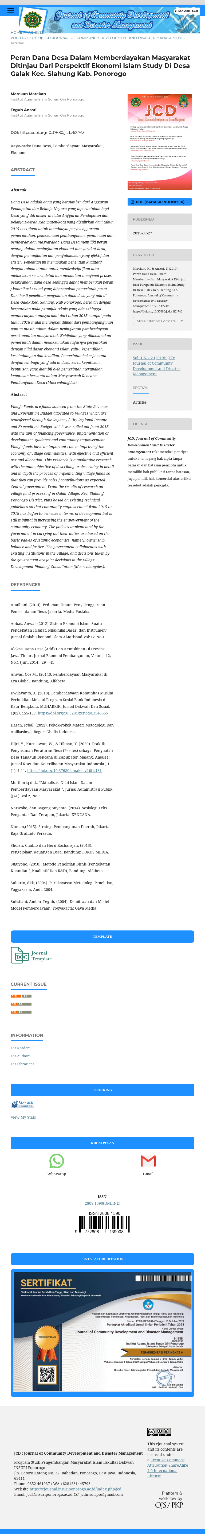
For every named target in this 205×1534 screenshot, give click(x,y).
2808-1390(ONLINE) (102, 1203)
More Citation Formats (156, 321)
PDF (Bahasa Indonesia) (159, 202)
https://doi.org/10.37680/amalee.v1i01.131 (64, 770)
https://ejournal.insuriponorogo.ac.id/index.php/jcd (75, 1489)
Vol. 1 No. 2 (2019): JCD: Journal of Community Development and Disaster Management (97, 38)
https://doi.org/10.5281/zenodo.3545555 (73, 713)
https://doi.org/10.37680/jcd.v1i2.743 (52, 132)
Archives (35, 32)
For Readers (20, 1047)
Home (16, 32)
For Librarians (22, 1063)
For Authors (20, 1055)
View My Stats (23, 1117)
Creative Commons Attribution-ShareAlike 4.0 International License (167, 1467)
